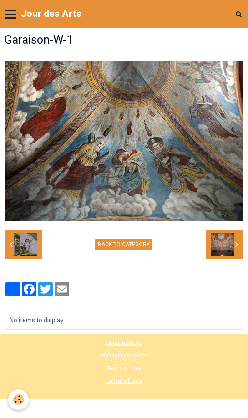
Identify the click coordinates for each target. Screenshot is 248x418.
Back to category (124, 244)
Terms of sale (124, 380)
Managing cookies (124, 355)
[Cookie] (18, 399)
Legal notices (124, 342)
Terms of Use (124, 368)
